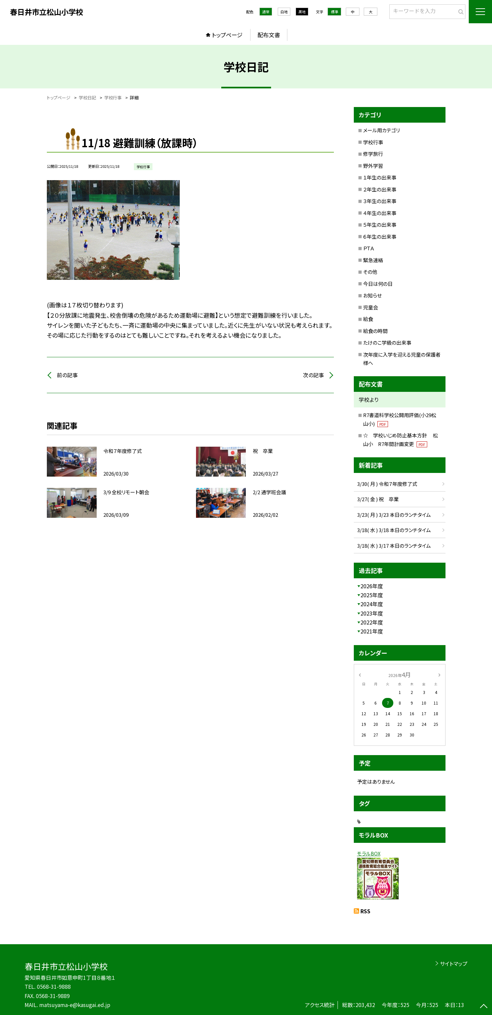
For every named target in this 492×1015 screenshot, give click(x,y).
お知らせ (372, 295)
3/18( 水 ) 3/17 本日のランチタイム (394, 545)
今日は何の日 (378, 283)
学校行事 (373, 142)
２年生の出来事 (379, 189)
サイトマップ (453, 963)
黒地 (302, 11)
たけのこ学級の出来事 (387, 342)
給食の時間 (375, 330)
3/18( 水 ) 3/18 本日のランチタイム (394, 529)
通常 (265, 11)
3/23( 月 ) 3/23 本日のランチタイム (394, 514)
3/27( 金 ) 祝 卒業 (378, 499)
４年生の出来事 (379, 212)
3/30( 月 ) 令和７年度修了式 (387, 483)
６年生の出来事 (379, 236)
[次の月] (439, 674)
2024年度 (371, 604)
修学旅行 (373, 153)
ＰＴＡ (368, 248)
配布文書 (268, 35)
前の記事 (67, 375)
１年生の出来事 (379, 177)
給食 (368, 318)
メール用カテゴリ (381, 130)
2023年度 (371, 613)
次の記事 (313, 375)
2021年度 (371, 631)
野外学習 (373, 165)
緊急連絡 (373, 260)
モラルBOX (368, 853)
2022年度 (371, 622)
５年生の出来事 (379, 224)
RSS (365, 911)
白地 (284, 11)
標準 (334, 11)
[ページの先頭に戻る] (483, 1006)
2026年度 (371, 586)
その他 (370, 271)
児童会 (370, 307)
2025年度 (371, 595)
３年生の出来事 (379, 200)
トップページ (227, 35)
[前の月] (359, 674)
